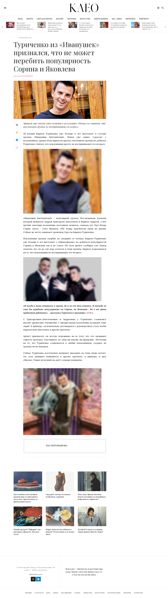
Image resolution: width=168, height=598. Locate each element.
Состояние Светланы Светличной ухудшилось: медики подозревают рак (118, 26)
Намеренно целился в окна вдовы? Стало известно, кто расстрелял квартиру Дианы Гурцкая (55, 27)
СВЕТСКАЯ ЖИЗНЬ (44, 19)
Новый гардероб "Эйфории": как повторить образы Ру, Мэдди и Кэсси (27, 531)
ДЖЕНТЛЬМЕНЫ (101, 19)
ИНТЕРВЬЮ (130, 19)
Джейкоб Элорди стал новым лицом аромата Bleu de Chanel (90, 530)
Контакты (138, 593)
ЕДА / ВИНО (117, 19)
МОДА (20, 19)
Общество (87, 593)
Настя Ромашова (25, 76)
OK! (90, 312)
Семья (55, 593)
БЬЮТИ (29, 19)
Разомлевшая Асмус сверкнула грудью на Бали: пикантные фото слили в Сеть (150, 26)
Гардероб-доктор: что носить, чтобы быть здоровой (58, 495)
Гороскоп (39, 593)
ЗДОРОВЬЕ (71, 19)
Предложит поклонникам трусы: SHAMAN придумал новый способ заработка (25, 26)
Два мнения (66, 593)
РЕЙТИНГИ (144, 19)
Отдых (77, 593)
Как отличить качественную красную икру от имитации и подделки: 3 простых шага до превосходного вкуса (26, 498)
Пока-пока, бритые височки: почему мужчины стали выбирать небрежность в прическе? (92, 496)
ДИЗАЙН (59, 19)
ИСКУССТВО (85, 19)
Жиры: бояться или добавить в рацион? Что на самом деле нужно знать (60, 531)
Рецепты (127, 593)
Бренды (28, 593)
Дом (48, 593)
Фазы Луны (100, 593)
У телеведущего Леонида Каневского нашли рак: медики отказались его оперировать (86, 27)
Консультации (113, 593)
